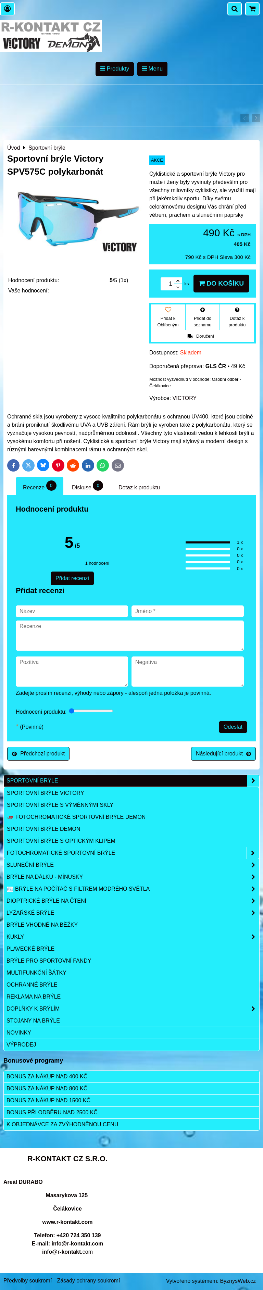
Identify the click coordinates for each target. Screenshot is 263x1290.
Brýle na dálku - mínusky (133, 877)
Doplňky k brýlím (133, 1009)
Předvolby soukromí (27, 1280)
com (67, 1252)
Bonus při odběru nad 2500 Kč (52, 1112)
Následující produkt (223, 753)
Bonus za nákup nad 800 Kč (47, 1088)
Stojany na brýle (33, 1021)
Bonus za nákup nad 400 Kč (47, 1076)
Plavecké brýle (30, 949)
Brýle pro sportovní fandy (49, 961)
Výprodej (21, 1045)
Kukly (133, 937)
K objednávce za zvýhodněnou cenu (62, 1124)
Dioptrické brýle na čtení (133, 901)
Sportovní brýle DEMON (43, 829)
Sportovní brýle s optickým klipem (61, 841)
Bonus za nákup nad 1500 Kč (48, 1100)
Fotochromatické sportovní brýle (133, 853)
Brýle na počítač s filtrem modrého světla (133, 889)
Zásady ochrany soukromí (88, 1280)
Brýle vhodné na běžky (42, 925)
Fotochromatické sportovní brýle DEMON (76, 817)
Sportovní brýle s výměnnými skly (60, 805)
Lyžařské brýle (133, 913)
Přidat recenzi (72, 578)
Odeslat (233, 727)
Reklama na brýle (34, 997)
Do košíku (221, 283)
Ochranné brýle (32, 985)
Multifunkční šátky (36, 973)
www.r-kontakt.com (67, 1222)
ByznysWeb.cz (238, 1281)
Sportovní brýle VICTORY (45, 793)
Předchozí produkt (38, 753)
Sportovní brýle (133, 781)
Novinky (19, 1033)
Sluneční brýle (133, 865)
